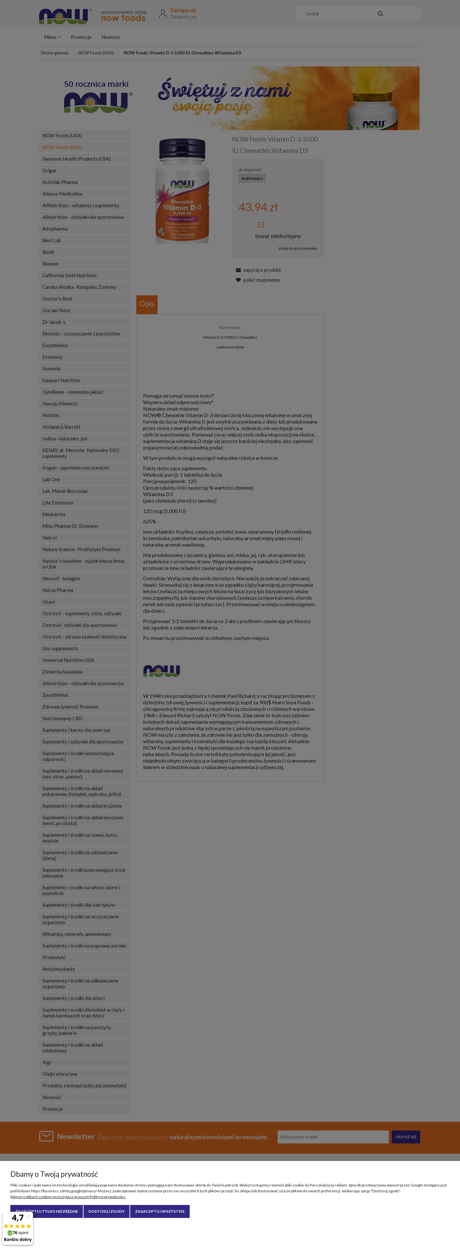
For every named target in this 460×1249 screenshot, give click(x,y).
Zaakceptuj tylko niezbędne (46, 1211)
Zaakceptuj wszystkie (160, 1211)
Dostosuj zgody (106, 1211)
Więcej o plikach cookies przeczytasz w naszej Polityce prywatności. (68, 1196)
